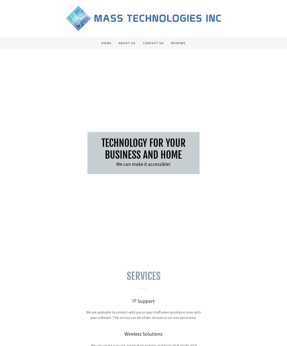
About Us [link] (127, 43)
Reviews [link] (178, 43)
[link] (143, 18)
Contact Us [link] (153, 43)
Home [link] (106, 43)
